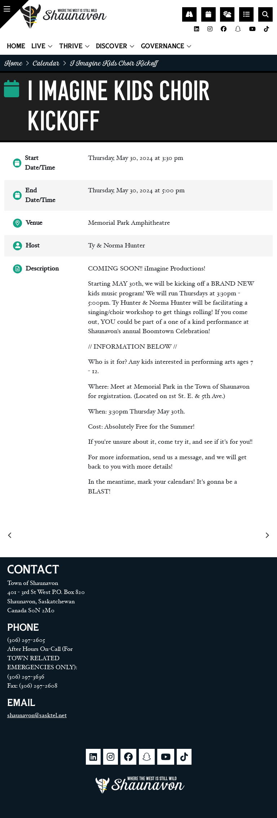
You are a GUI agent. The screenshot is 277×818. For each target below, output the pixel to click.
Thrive (71, 46)
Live (38, 46)
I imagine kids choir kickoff (114, 62)
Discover (111, 46)
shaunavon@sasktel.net (37, 715)
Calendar (46, 62)
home (13, 62)
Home (16, 46)
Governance (162, 46)
